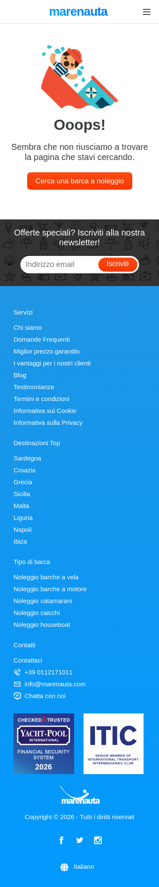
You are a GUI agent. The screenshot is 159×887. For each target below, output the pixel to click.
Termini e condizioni (42, 398)
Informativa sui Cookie (45, 410)
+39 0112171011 (43, 672)
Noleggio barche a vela (46, 577)
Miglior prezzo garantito (47, 351)
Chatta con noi (40, 695)
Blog (20, 375)
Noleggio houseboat (42, 624)
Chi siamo (28, 327)
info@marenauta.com (50, 684)
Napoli (23, 529)
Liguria (23, 517)
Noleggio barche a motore (50, 588)
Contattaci (28, 660)
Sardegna (27, 458)
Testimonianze (34, 386)
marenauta (79, 12)
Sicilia (22, 493)
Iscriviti (118, 264)
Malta (21, 505)
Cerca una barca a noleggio (80, 181)
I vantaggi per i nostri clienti (52, 363)
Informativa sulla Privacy (48, 422)
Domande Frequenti (42, 339)
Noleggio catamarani (43, 600)
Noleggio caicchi (37, 612)
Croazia (25, 470)
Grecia (23, 482)
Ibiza (20, 541)
